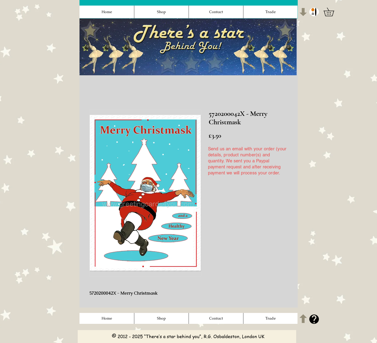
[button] (314, 12)
